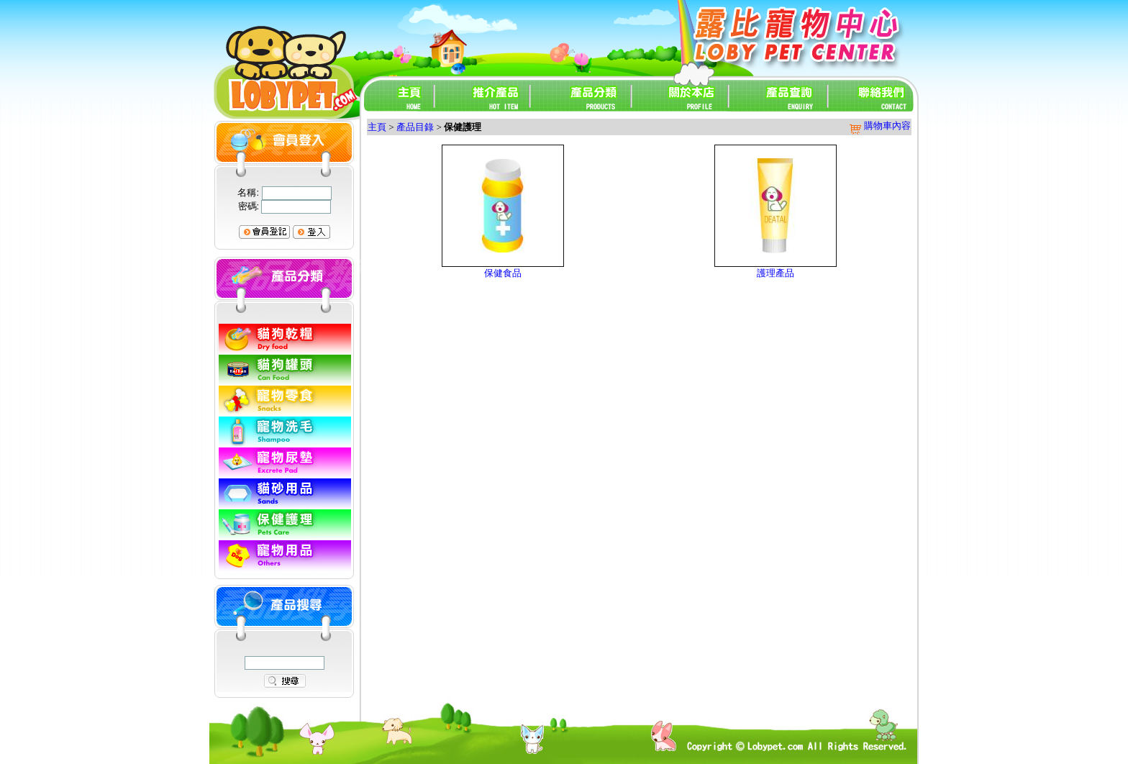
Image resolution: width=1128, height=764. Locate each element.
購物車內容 (879, 125)
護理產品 (775, 273)
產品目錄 (415, 127)
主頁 (377, 127)
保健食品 (503, 273)
